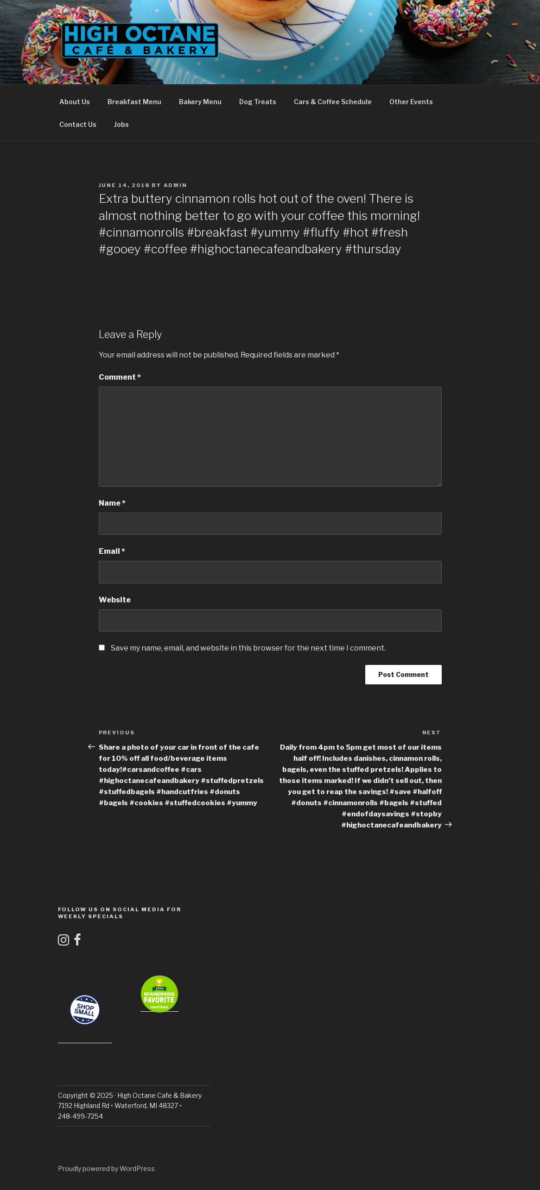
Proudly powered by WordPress (106, 1168)
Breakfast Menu (134, 102)
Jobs (121, 124)
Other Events (411, 102)
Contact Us (77, 124)
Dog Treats (257, 102)
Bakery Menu (200, 102)
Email (112, 551)
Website (115, 599)
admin (176, 185)
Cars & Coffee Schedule (333, 102)
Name (112, 503)
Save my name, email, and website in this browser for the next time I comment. (248, 648)
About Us (74, 102)
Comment (120, 377)
